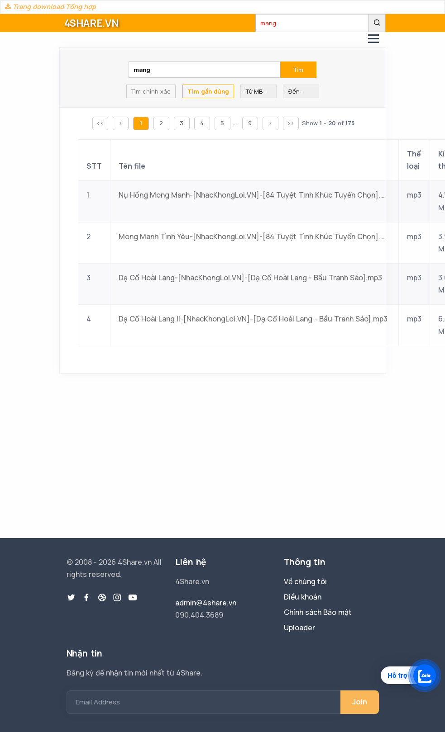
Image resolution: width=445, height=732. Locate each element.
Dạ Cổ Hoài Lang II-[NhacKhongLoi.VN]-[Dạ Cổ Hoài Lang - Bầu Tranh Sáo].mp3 (253, 319)
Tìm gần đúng (208, 91)
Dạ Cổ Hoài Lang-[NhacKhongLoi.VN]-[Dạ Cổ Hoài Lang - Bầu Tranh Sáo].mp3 (250, 278)
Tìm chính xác (151, 91)
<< (100, 123)
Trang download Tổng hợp (50, 6)
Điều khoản (302, 597)
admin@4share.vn (205, 603)
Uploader (299, 628)
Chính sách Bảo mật (318, 612)
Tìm (298, 70)
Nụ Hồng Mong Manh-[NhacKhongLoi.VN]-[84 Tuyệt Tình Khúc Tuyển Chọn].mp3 (254, 195)
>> (290, 123)
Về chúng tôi (305, 581)
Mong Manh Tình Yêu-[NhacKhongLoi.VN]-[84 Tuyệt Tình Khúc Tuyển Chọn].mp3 (254, 236)
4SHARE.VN (91, 23)
